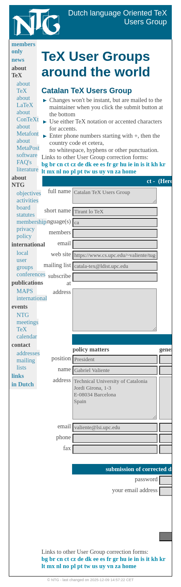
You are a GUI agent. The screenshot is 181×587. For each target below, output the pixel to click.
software (27, 155)
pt (80, 171)
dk (88, 164)
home (129, 171)
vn (110, 171)
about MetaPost (28, 144)
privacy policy (26, 232)
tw (87, 171)
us (95, 171)
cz (73, 164)
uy (102, 171)
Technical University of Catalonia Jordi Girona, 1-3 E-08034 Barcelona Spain (114, 398)
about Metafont (28, 130)
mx (50, 171)
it (148, 164)
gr (115, 164)
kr (162, 164)
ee (95, 164)
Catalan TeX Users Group (114, 196)
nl (58, 171)
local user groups (25, 259)
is (142, 164)
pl (73, 171)
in (136, 164)
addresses (28, 353)
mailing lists (26, 364)
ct (67, 164)
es (102, 164)
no (66, 171)
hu (123, 164)
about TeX (23, 87)
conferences (31, 274)
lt (43, 171)
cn (60, 164)
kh (154, 164)
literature (28, 169)
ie (130, 164)
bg (44, 164)
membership (32, 221)
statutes (26, 214)
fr (108, 164)
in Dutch (23, 384)
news (18, 59)
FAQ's (24, 162)
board (24, 207)
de (80, 164)
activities (28, 200)
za (118, 171)
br (52, 164)
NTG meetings (28, 318)
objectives (29, 193)
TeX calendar (27, 333)
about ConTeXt (28, 116)
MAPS (25, 291)
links (18, 375)
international (32, 298)
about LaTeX (25, 101)
